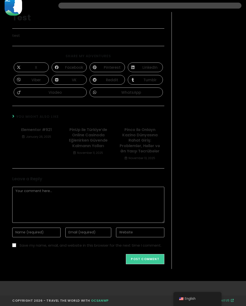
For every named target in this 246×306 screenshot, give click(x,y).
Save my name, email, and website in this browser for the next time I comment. (90, 245)
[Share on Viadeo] (50, 92)
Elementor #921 (36, 129)
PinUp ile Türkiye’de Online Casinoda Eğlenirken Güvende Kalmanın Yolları (88, 138)
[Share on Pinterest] (107, 67)
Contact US (223, 300)
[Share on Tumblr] (145, 80)
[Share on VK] (69, 80)
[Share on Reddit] (107, 80)
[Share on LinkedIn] (145, 67)
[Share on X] (31, 67)
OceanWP (100, 300)
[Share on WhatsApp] (126, 92)
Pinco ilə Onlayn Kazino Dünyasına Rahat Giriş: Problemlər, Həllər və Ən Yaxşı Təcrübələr (140, 140)
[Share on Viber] (31, 80)
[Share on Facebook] (69, 67)
